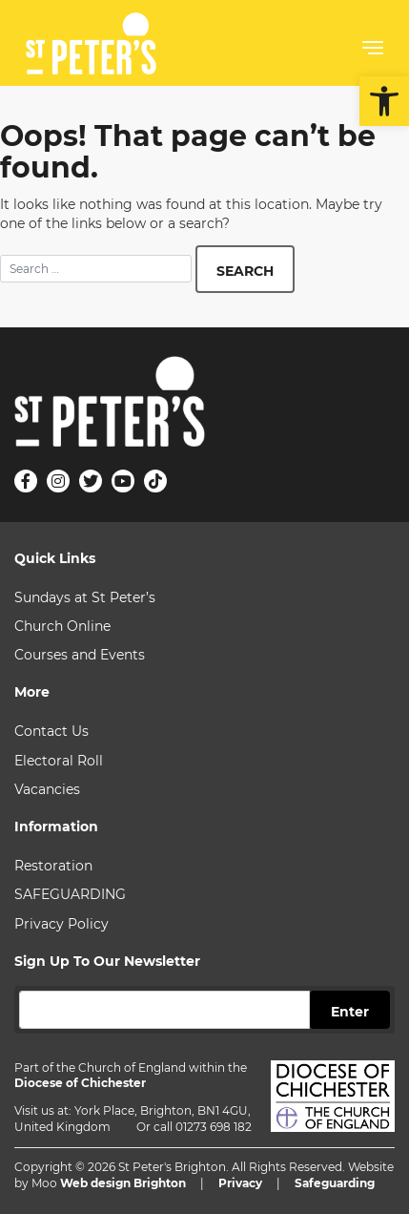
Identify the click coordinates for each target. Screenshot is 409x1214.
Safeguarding (335, 1183)
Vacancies (47, 789)
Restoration (53, 865)
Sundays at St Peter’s (84, 597)
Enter (350, 1011)
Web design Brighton (123, 1183)
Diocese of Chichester (80, 1083)
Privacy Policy (61, 923)
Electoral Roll (58, 760)
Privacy (240, 1183)
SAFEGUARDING (70, 894)
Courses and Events (79, 654)
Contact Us (51, 731)
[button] (384, 101)
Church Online (62, 626)
